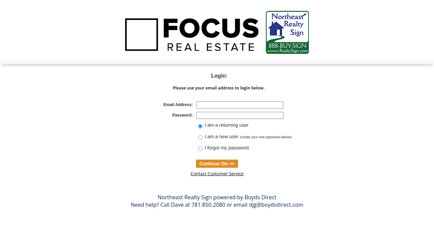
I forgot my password (227, 147)
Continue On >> (217, 163)
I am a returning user (227, 125)
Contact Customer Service (217, 173)
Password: (182, 115)
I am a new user (248, 136)
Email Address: (178, 104)
